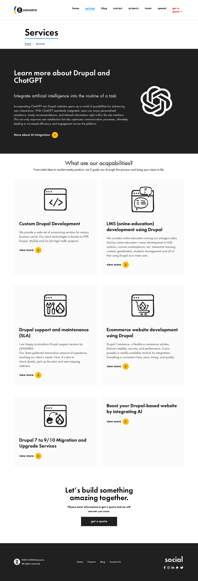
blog (104, 8)
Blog (102, 562)
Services (90, 8)
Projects (92, 562)
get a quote (99, 521)
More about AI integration (32, 135)
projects (134, 8)
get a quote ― (177, 10)
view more (26, 250)
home (28, 43)
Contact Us (115, 562)
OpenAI (162, 8)
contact (118, 8)
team (148, 8)
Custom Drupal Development (49, 224)
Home (75, 8)
